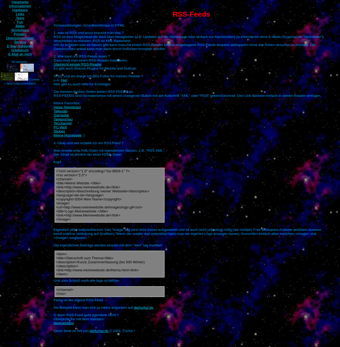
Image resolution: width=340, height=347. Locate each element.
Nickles (59, 131)
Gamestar (61, 115)
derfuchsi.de (143, 308)
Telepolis (61, 111)
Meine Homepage (68, 135)
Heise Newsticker (67, 107)
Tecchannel (63, 123)
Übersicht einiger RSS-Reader (78, 64)
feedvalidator (64, 323)
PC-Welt (60, 127)
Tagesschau (63, 119)
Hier (64, 80)
